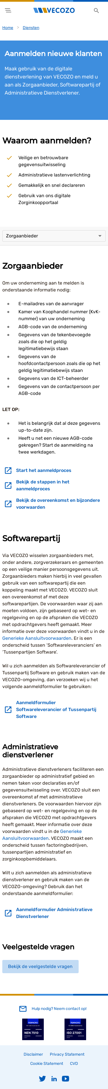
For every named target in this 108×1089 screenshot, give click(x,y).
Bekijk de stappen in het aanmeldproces (42, 485)
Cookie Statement (46, 1063)
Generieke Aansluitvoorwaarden (36, 638)
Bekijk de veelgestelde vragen (40, 966)
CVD (74, 1063)
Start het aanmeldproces (43, 470)
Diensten (31, 27)
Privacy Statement (67, 1054)
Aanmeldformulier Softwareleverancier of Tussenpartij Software (56, 709)
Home (7, 27)
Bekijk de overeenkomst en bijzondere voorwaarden (58, 504)
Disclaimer (33, 1054)
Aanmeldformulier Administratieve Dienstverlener (54, 913)
